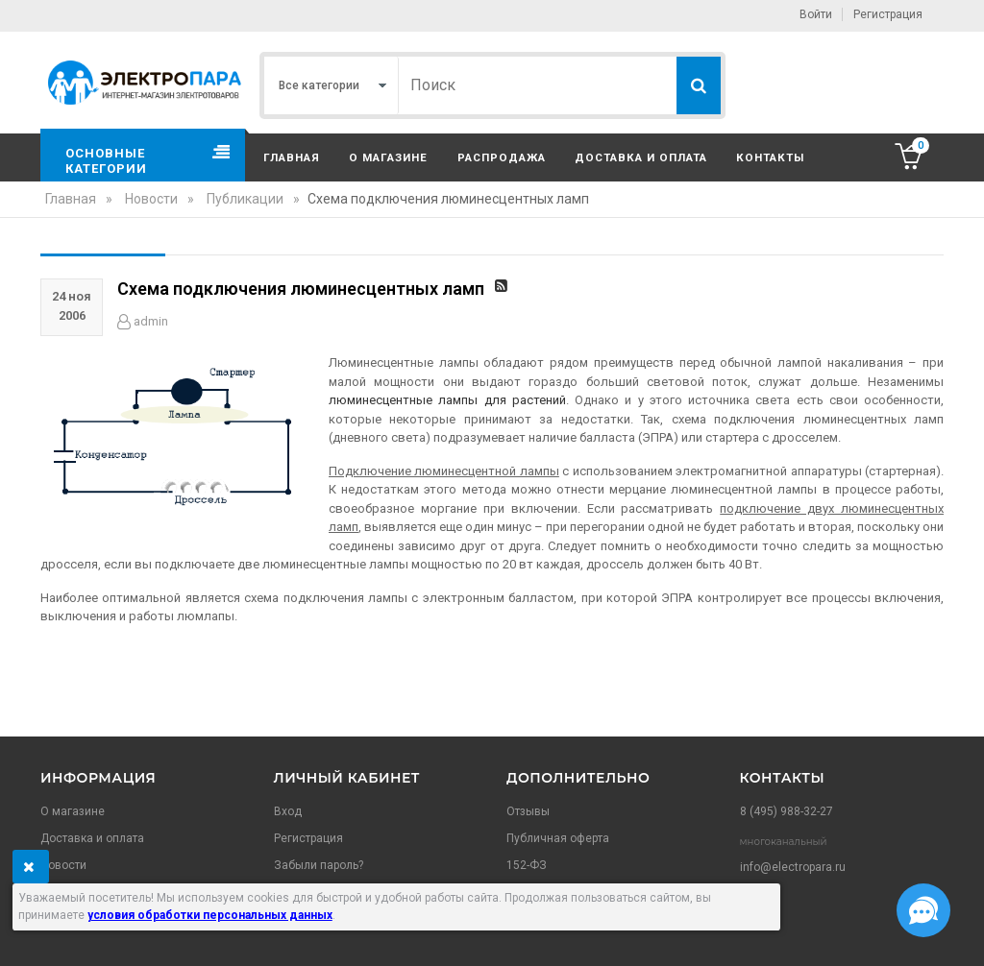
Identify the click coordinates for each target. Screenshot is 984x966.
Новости (63, 865)
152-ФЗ (526, 865)
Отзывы (528, 811)
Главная (291, 157)
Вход (288, 811)
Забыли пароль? (318, 865)
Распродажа (501, 157)
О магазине (388, 157)
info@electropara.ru (793, 867)
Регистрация (887, 14)
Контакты (770, 157)
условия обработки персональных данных (209, 915)
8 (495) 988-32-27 (786, 811)
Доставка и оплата (641, 157)
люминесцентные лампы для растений (447, 400)
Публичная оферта (557, 838)
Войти (816, 14)
